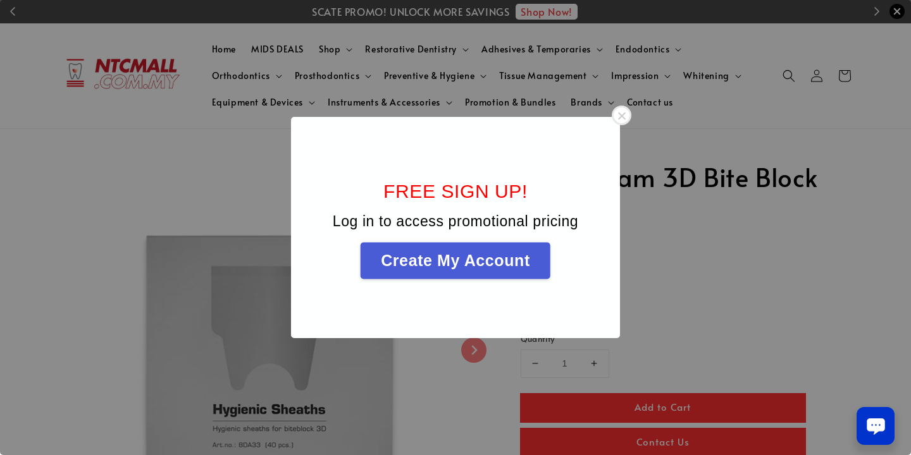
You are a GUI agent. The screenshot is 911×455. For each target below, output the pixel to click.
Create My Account (455, 260)
